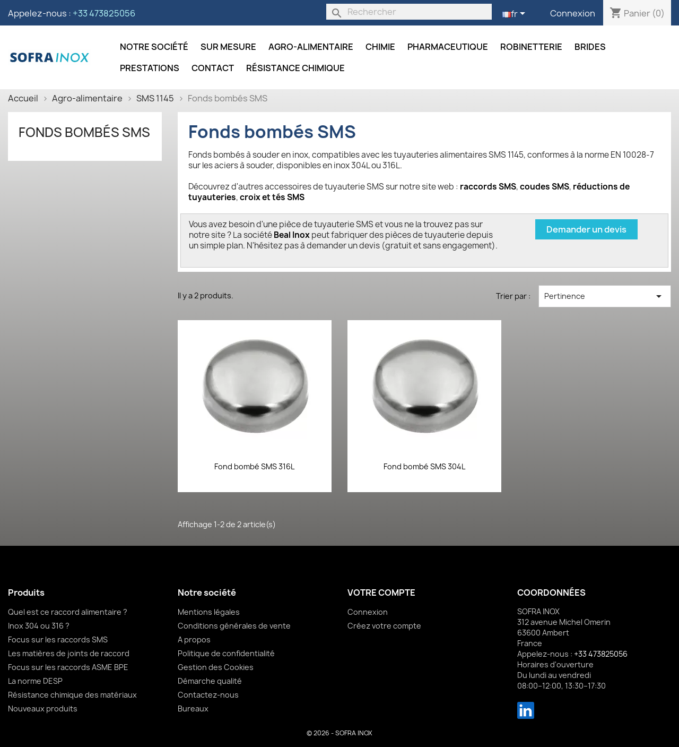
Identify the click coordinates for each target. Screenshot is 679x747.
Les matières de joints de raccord (68, 653)
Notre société (154, 47)
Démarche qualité (210, 681)
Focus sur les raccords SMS (58, 639)
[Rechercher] (409, 12)
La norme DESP (35, 681)
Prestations (149, 68)
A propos (194, 639)
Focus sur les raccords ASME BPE (68, 667)
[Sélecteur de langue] (515, 14)
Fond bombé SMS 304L (424, 466)
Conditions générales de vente (234, 626)
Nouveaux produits (42, 708)
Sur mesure (228, 47)
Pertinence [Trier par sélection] (604, 296)
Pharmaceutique (447, 47)
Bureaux (193, 708)
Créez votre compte (384, 626)
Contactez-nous (208, 695)
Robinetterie (531, 47)
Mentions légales (209, 612)
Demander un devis (586, 229)
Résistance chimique (295, 68)
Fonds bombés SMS (84, 132)
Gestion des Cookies (216, 667)
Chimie (380, 47)
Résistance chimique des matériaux (72, 695)
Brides (590, 47)
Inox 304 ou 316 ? (38, 626)
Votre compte (381, 592)
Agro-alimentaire (310, 47)
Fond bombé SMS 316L (254, 466)
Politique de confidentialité (226, 653)
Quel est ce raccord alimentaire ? (67, 612)
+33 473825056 (104, 13)
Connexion (572, 13)
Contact (212, 68)
